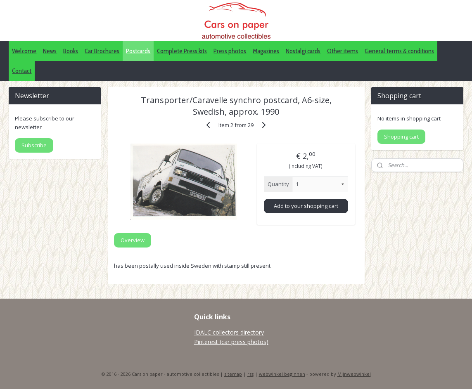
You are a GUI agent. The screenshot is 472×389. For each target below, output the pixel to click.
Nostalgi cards (303, 51)
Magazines (266, 51)
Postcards (138, 51)
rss (250, 374)
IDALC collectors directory (229, 332)
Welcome (24, 51)
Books (70, 51)
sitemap (233, 374)
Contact (21, 71)
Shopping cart (401, 136)
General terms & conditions (399, 51)
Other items (342, 51)
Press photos (229, 51)
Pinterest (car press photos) (231, 342)
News (50, 51)
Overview (133, 240)
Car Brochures (102, 51)
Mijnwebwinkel (354, 374)
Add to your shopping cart (306, 206)
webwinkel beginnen (282, 374)
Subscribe (34, 145)
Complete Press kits (182, 51)
